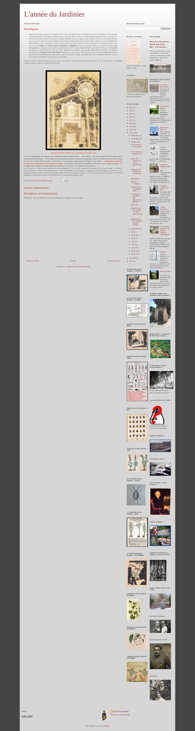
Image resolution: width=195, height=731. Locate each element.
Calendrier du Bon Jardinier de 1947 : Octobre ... (136, 222)
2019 (131, 114)
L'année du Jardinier (54, 14)
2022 (131, 107)
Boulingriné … (136, 179)
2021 (131, 111)
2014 (131, 130)
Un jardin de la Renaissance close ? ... (136, 189)
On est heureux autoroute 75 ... (136, 154)
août (133, 232)
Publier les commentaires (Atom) (78, 266)
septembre (135, 229)
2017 (131, 120)
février (133, 251)
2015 (131, 126)
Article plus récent (32, 261)
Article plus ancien (114, 261)
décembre (135, 135)
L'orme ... (163, 147)
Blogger (106, 726)
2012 (131, 258)
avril (133, 245)
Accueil (73, 261)
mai (132, 241)
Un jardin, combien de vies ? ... (164, 188)
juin (132, 238)
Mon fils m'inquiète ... (136, 183)
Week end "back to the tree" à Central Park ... (136, 162)
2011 (131, 261)
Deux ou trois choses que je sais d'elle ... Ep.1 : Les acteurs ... (159, 44)
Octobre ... (164, 252)
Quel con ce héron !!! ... (164, 128)
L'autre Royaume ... (164, 208)
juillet (133, 235)
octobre (134, 142)
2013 (131, 133)
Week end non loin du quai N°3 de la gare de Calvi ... (136, 212)
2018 (131, 117)
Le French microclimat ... (165, 86)
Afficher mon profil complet (120, 715)
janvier (133, 254)
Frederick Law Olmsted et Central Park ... (136, 172)
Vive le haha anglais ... (164, 107)
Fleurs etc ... (135, 205)
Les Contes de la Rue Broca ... (136, 146)
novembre (135, 139)
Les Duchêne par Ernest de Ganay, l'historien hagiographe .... (165, 231)
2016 (131, 123)
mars (133, 248)
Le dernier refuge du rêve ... (165, 166)
